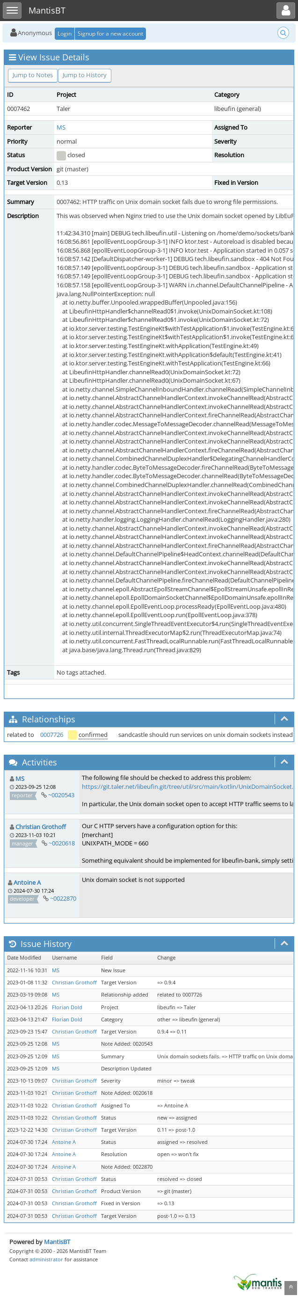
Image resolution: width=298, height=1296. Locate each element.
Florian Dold (67, 1007)
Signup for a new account (110, 33)
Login (65, 33)
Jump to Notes (33, 75)
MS (61, 127)
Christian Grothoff (40, 827)
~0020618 (62, 843)
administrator (46, 1259)
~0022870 (63, 898)
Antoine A (27, 882)
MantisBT (57, 1242)
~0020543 (61, 795)
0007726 (51, 734)
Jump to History (85, 75)
